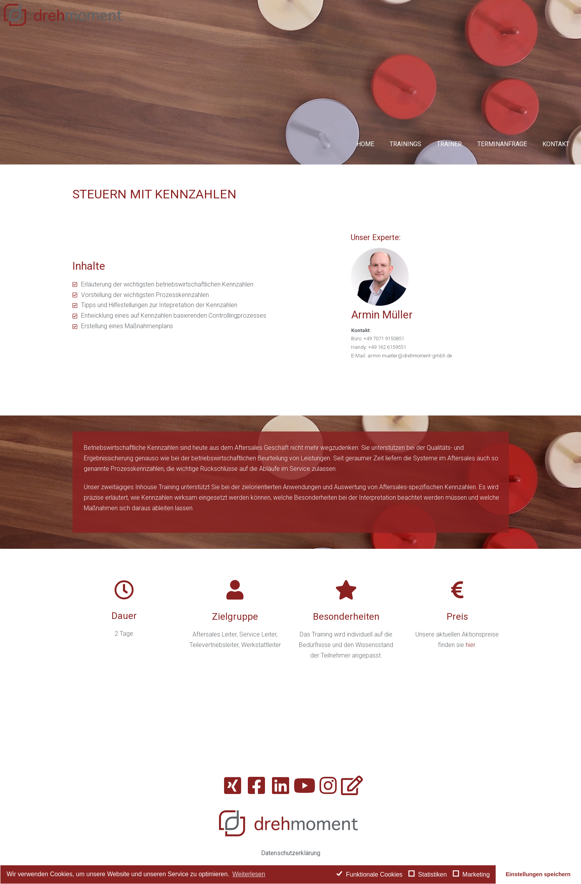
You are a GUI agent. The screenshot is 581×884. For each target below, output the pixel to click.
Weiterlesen (248, 874)
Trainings (405, 144)
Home (365, 144)
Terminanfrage (502, 144)
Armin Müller (382, 314)
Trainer (449, 144)
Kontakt (555, 144)
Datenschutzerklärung (290, 853)
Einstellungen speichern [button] (538, 874)
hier (470, 645)
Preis (457, 616)
